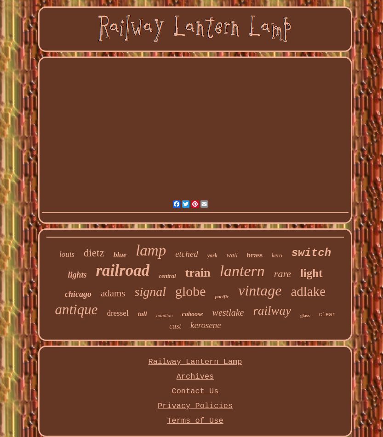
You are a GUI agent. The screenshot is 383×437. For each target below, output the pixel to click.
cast (175, 326)
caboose (192, 314)
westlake (228, 312)
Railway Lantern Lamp (195, 362)
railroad (122, 270)
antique (76, 309)
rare (282, 273)
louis (66, 254)
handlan (164, 315)
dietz (94, 253)
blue (120, 255)
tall (142, 314)
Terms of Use (195, 420)
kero (277, 255)
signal (150, 291)
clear (327, 315)
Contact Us (194, 391)
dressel (117, 313)
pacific (222, 296)
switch (311, 253)
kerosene (205, 325)
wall (232, 255)
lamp (151, 250)
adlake (308, 291)
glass (305, 315)
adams (113, 293)
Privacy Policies (195, 406)
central (167, 275)
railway (272, 311)
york (212, 255)
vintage (259, 290)
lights (77, 274)
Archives (195, 376)
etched (186, 254)
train (198, 272)
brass (255, 255)
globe (190, 291)
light (311, 273)
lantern (242, 270)
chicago (78, 294)
